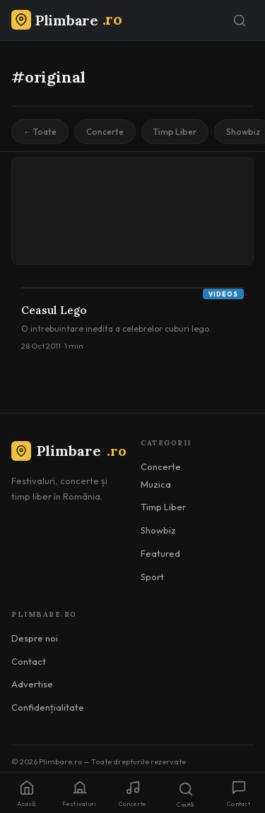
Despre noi (34, 638)
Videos (223, 294)
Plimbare (68, 450)
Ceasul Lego (54, 310)
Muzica (156, 484)
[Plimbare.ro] (66, 20)
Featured (160, 553)
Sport (152, 576)
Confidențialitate (47, 707)
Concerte (105, 131)
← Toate (40, 131)
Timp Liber (174, 131)
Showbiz (158, 530)
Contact (28, 661)
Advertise (32, 683)
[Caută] (239, 20)
